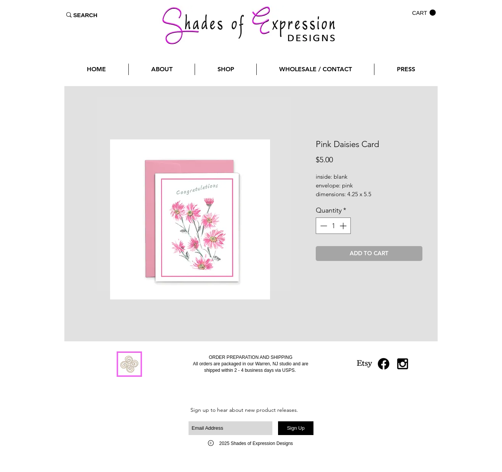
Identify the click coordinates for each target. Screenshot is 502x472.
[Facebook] (383, 363)
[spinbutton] (333, 226)
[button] (424, 13)
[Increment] (344, 226)
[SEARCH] (85, 14)
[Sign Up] (295, 428)
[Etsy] (364, 363)
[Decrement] (323, 226)
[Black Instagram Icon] (402, 363)
